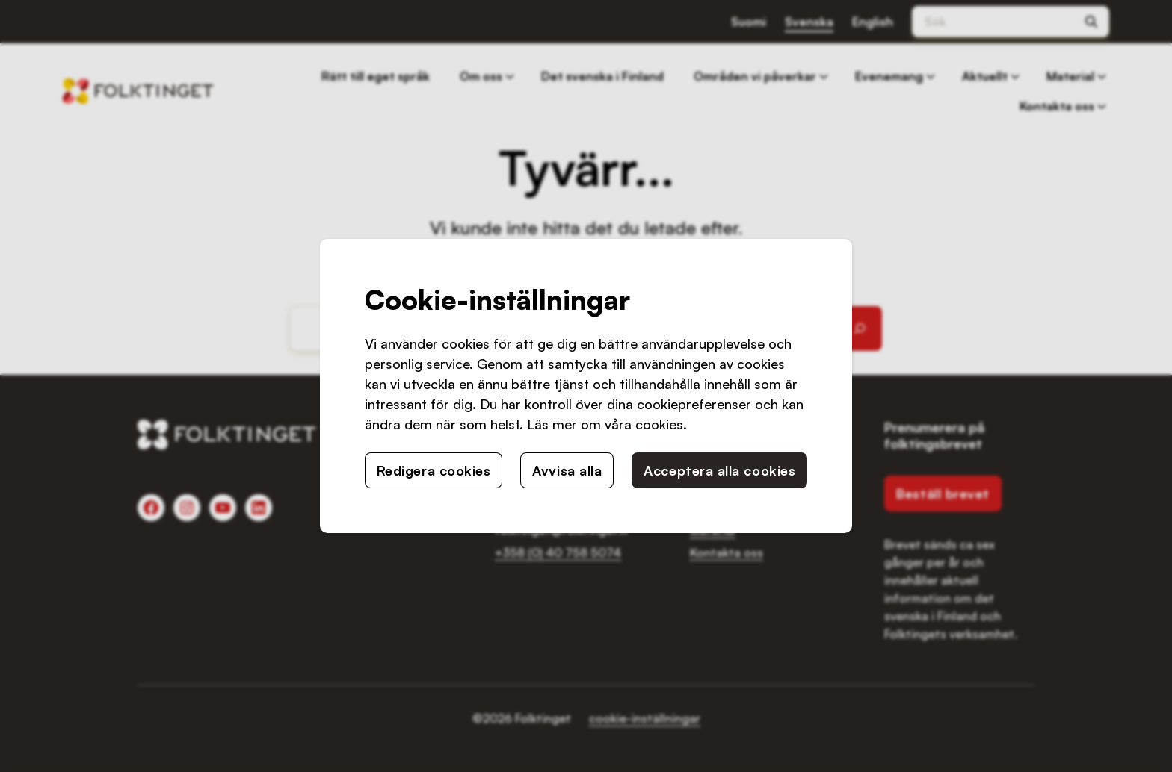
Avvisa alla (567, 470)
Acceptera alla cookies (719, 470)
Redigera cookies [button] (434, 470)
